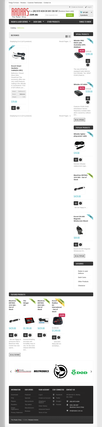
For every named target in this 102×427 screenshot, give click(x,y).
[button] (70, 15)
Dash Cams (37, 21)
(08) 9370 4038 (39, 11)
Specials (27, 398)
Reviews (23, 3)
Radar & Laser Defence (19, 21)
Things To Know (14, 3)
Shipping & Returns (42, 401)
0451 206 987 (53, 11)
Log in (40, 395)
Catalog (13, 28)
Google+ (58, 401)
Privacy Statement (17, 412)
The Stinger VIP (26, 303)
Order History (43, 406)
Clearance (81, 285)
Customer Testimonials (35, 3)
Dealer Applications (15, 408)
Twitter (58, 398)
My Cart (85, 12)
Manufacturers (29, 408)
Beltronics (20, 28)
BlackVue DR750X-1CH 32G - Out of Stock (81, 177)
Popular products (83, 127)
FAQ (12, 398)
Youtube (58, 404)
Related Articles (33, 420)
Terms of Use (43, 412)
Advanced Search (44, 409)
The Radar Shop (16, 420)
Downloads (14, 395)
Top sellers (28, 404)
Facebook (59, 395)
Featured (27, 395)
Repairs (13, 401)
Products (18, 294)
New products (29, 401)
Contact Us (47, 3)
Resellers (14, 404)
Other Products (53, 21)
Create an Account (44, 398)
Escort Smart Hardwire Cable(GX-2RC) (17, 68)
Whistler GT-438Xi (80, 84)
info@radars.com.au (76, 411)
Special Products (82, 34)
